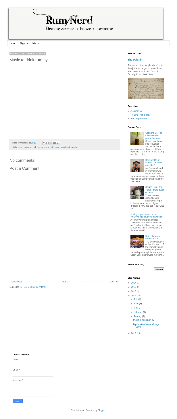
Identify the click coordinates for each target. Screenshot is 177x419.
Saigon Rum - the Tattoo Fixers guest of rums (154, 190)
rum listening (53, 147)
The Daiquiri (135, 59)
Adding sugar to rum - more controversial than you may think (146, 215)
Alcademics (136, 111)
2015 (134, 291)
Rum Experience (138, 118)
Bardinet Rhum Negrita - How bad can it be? (154, 163)
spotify (74, 147)
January (138, 316)
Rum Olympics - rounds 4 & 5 (153, 237)
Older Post (114, 281)
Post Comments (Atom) (34, 287)
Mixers (35, 43)
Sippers (24, 43)
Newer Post (16, 281)
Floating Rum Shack (140, 115)
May (136, 308)
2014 (134, 295)
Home (13, 43)
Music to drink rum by (143, 320)
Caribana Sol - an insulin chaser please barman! (153, 135)
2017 (134, 283)
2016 (134, 287)
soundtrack (65, 147)
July (136, 299)
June (136, 303)
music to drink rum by (33, 147)
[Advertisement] (64, 264)
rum (45, 147)
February (138, 312)
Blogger (101, 410)
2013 (134, 333)
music (20, 147)
